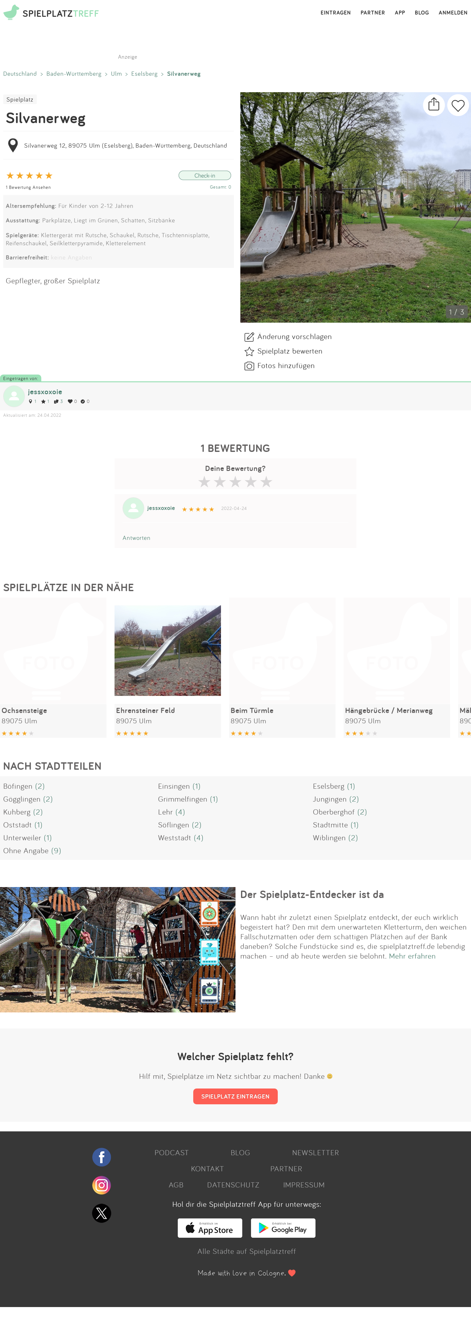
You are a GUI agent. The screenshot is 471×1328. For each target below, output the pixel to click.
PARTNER (373, 12)
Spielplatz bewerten (290, 351)
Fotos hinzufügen (286, 365)
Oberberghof (334, 811)
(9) (56, 850)
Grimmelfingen (182, 799)
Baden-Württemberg (74, 73)
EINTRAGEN (336, 12)
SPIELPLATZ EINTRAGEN (235, 1096)
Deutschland (20, 73)
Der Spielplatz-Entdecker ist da (312, 894)
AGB (176, 1184)
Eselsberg (144, 73)
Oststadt (17, 824)
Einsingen (174, 786)
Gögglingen (22, 799)
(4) (180, 811)
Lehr (165, 811)
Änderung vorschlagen (294, 336)
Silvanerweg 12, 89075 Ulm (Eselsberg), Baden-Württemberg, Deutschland (125, 145)
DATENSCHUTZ (233, 1184)
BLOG (422, 12)
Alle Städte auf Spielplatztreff (246, 1251)
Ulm (116, 73)
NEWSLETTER (315, 1152)
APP (400, 12)
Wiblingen (329, 837)
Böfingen (18, 786)
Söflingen (173, 824)
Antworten (137, 538)
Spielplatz (20, 99)
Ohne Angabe (26, 850)
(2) (40, 786)
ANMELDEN (453, 12)
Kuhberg (17, 811)
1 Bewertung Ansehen (28, 187)
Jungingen (330, 799)
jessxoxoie (45, 391)
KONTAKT (207, 1168)
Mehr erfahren (412, 956)
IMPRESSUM (304, 1184)
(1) (197, 786)
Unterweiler (22, 837)
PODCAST (172, 1152)
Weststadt (174, 837)
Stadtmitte (330, 824)
